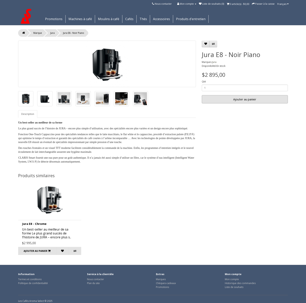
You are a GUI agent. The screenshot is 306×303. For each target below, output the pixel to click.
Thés (143, 19)
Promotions (53, 19)
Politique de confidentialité (33, 283)
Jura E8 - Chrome (34, 224)
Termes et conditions (30, 279)
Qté (204, 81)
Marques (161, 279)
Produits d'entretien (190, 19)
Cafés (129, 19)
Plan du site (93, 283)
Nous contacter (163, 3)
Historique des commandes (240, 283)
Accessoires (161, 19)
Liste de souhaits (234, 287)
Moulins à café (108, 19)
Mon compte (232, 279)
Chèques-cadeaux (166, 283)
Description (27, 114)
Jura (52, 33)
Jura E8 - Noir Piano (73, 33)
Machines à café (80, 19)
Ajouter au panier (244, 99)
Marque (37, 33)
